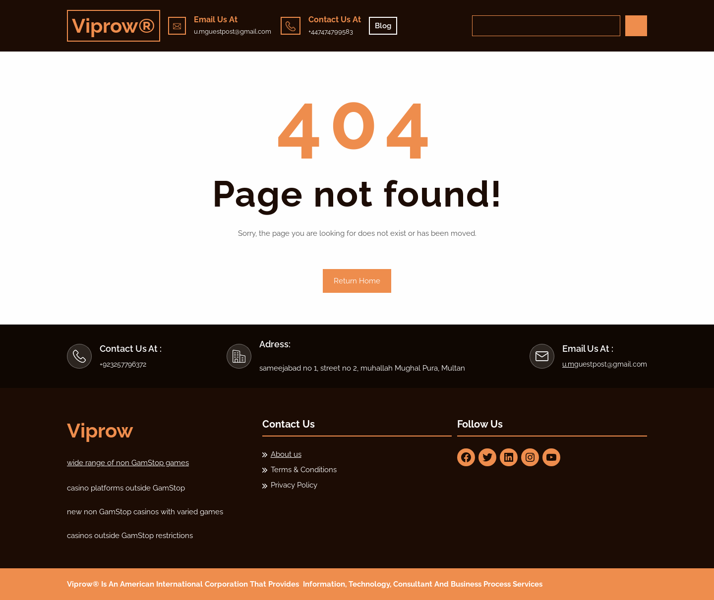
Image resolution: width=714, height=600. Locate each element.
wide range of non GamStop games (128, 462)
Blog (383, 25)
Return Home (357, 280)
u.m (568, 364)
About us (286, 454)
